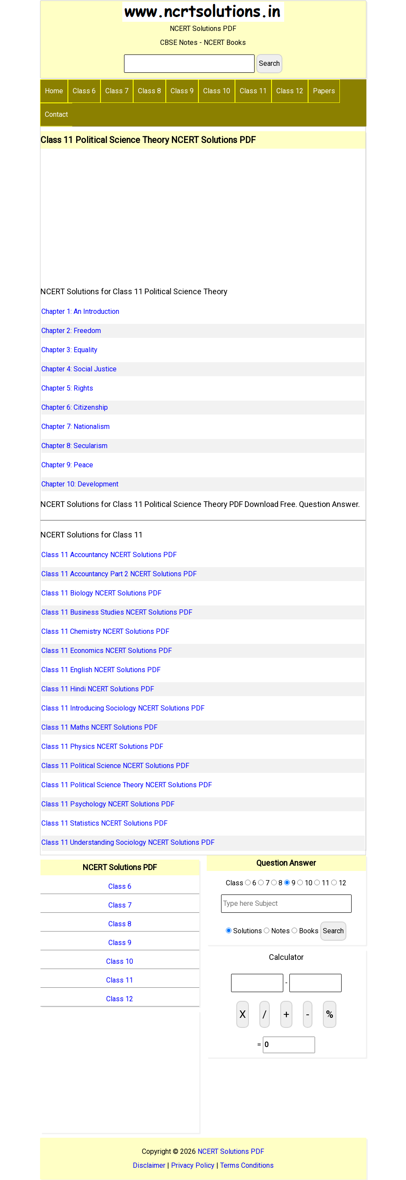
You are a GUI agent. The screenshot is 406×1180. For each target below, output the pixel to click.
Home (54, 91)
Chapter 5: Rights (67, 388)
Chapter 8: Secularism (74, 446)
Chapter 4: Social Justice (79, 369)
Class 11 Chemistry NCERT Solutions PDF (105, 631)
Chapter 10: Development (79, 484)
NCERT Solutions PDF (231, 1151)
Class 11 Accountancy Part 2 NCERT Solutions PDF (119, 574)
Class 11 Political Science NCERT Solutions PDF (115, 766)
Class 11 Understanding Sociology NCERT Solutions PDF (128, 842)
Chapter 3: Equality (69, 350)
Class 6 (84, 91)
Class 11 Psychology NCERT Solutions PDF (107, 804)
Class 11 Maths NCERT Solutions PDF (99, 727)
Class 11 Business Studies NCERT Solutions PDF (116, 612)
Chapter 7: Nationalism (75, 426)
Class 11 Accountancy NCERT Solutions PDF (109, 555)
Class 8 (149, 91)
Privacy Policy (193, 1165)
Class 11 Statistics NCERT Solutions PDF (104, 823)
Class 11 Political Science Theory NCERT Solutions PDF (126, 785)
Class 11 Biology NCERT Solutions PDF (101, 593)
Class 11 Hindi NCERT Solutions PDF (97, 689)
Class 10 (216, 91)
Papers (324, 91)
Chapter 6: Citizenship (74, 407)
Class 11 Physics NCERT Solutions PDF (102, 746)
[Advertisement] (203, 214)
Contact (56, 114)
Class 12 (289, 91)
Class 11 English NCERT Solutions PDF (101, 670)
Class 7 (116, 91)
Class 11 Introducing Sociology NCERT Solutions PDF (123, 708)
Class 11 (253, 91)
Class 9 (182, 91)
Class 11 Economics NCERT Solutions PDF (106, 650)
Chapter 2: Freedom (71, 330)
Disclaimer (149, 1165)
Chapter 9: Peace (67, 465)
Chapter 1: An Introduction (80, 311)
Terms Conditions (247, 1165)
